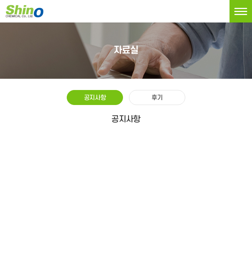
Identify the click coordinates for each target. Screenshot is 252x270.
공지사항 (95, 97)
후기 (157, 97)
